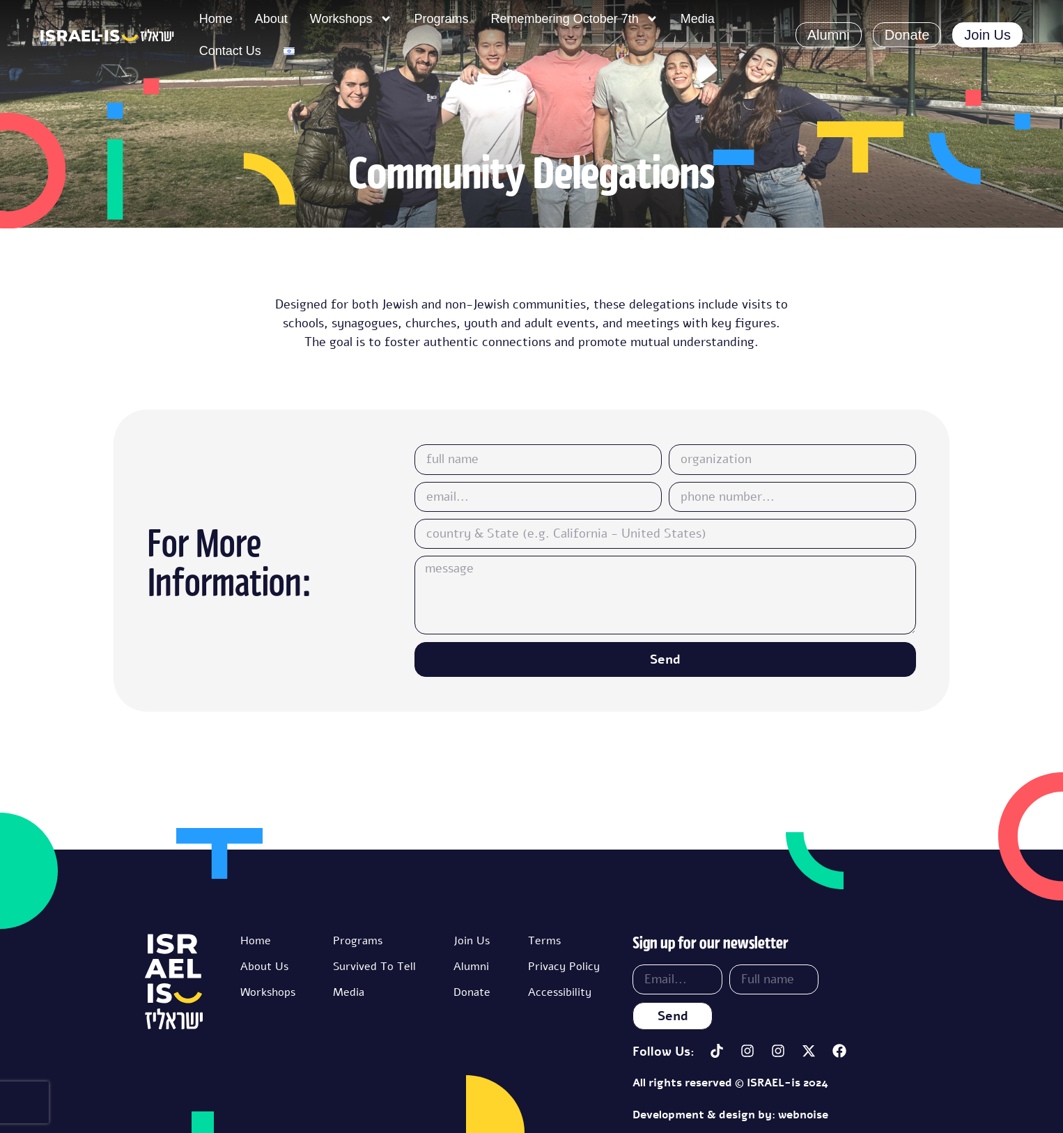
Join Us (471, 941)
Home (216, 19)
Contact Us (230, 51)
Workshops (351, 19)
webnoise (803, 1115)
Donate (471, 992)
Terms (544, 941)
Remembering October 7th (574, 19)
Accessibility (559, 992)
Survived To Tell (374, 967)
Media (698, 19)
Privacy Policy (564, 967)
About (271, 19)
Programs (441, 19)
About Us (264, 967)
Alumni (471, 967)
